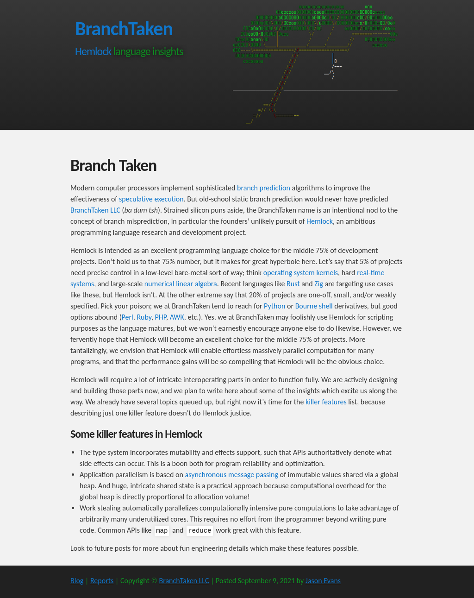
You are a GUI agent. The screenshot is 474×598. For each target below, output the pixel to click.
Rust (293, 283)
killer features (326, 401)
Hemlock (93, 51)
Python (274, 306)
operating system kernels (300, 272)
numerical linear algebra (180, 283)
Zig (318, 283)
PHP (161, 317)
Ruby (144, 317)
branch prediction (263, 187)
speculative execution (151, 199)
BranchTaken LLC (95, 210)
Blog (76, 580)
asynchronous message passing (231, 474)
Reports (101, 580)
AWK (177, 317)
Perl (127, 317)
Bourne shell (314, 306)
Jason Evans (323, 580)
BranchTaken (124, 28)
